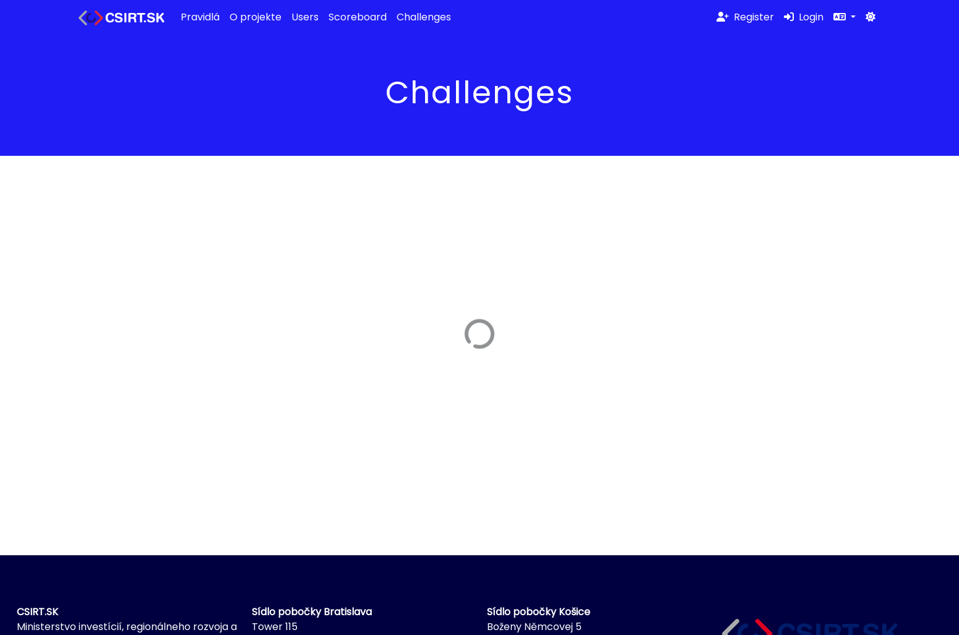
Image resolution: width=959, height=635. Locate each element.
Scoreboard (358, 17)
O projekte (256, 17)
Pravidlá (200, 17)
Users (305, 17)
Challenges (424, 17)
